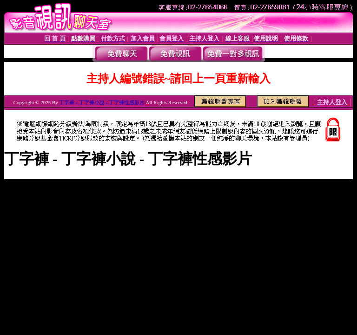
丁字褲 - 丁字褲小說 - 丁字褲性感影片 (101, 102)
